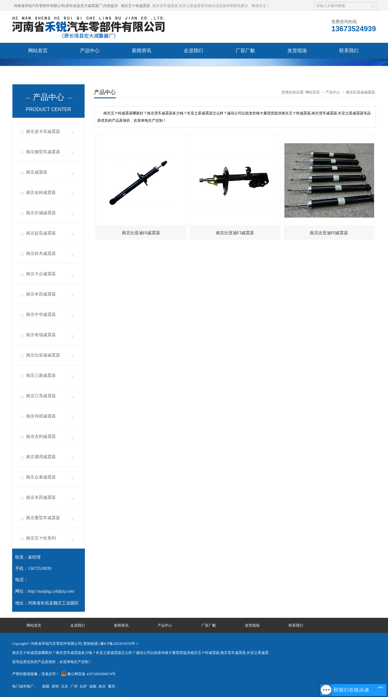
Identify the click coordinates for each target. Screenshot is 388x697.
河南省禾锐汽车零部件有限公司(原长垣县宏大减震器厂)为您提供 (66, 6)
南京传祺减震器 (41, 416)
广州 (74, 686)
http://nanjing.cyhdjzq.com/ (51, 591)
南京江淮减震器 (41, 396)
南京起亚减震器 (41, 233)
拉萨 (83, 686)
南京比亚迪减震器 (43, 355)
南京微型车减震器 (43, 152)
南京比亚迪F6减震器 (141, 233)
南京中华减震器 (41, 314)
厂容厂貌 (245, 50)
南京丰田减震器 (41, 497)
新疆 (45, 686)
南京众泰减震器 (41, 477)
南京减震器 (36, 172)
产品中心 (89, 50)
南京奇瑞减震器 (41, 335)
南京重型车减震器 (43, 518)
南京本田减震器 (41, 294)
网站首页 (38, 50)
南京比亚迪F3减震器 (235, 233)
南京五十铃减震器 (135, 6)
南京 (102, 686)
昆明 (55, 686)
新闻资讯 (141, 50)
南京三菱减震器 (41, 375)
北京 (64, 686)
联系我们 (349, 50)
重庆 (111, 686)
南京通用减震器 (41, 457)
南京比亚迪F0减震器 (329, 233)
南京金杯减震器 (41, 192)
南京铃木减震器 (41, 253)
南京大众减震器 (41, 274)
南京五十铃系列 (41, 538)
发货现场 (297, 50)
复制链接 (90, 643)
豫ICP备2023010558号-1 (119, 643)
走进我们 (193, 50)
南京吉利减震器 (41, 436)
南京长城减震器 (41, 213)
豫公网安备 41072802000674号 (88, 674)
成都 (92, 686)
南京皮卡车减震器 (43, 131)
